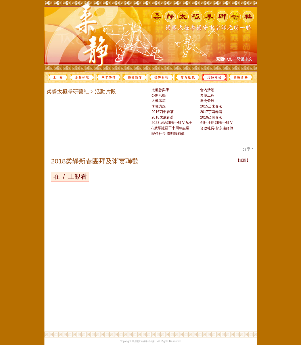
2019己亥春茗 (210, 117)
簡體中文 (244, 59)
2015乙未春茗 (210, 106)
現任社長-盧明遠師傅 (168, 134)
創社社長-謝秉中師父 (216, 123)
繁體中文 (224, 59)
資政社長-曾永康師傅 (216, 128)
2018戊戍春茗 (162, 117)
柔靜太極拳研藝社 (67, 91)
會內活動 (206, 90)
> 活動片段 (102, 91)
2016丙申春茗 (162, 112)
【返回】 (243, 160)
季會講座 (158, 106)
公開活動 (158, 95)
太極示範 (158, 101)
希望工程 (206, 95)
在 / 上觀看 (70, 176)
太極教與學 (160, 90)
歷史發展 (206, 101)
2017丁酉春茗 (210, 112)
